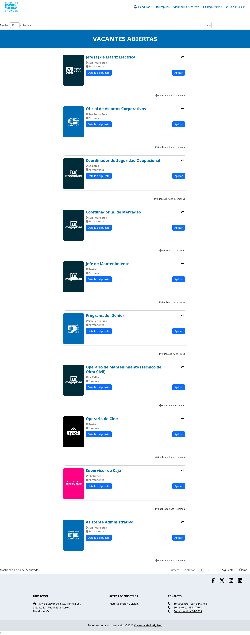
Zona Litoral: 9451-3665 (188, 611)
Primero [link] (174, 570)
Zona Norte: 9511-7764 (187, 607)
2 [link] (208, 570)
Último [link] (243, 570)
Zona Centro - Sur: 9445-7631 (191, 603)
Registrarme (212, 7)
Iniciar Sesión (236, 7)
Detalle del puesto (99, 72)
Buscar (207, 25)
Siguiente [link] (227, 570)
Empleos (162, 7)
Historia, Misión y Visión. (123, 603)
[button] (142, 6)
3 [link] (215, 570)
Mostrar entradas (15, 25)
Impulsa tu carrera (186, 7)
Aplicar (178, 72)
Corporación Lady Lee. (148, 625)
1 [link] (201, 570)
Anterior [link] (190, 570)
